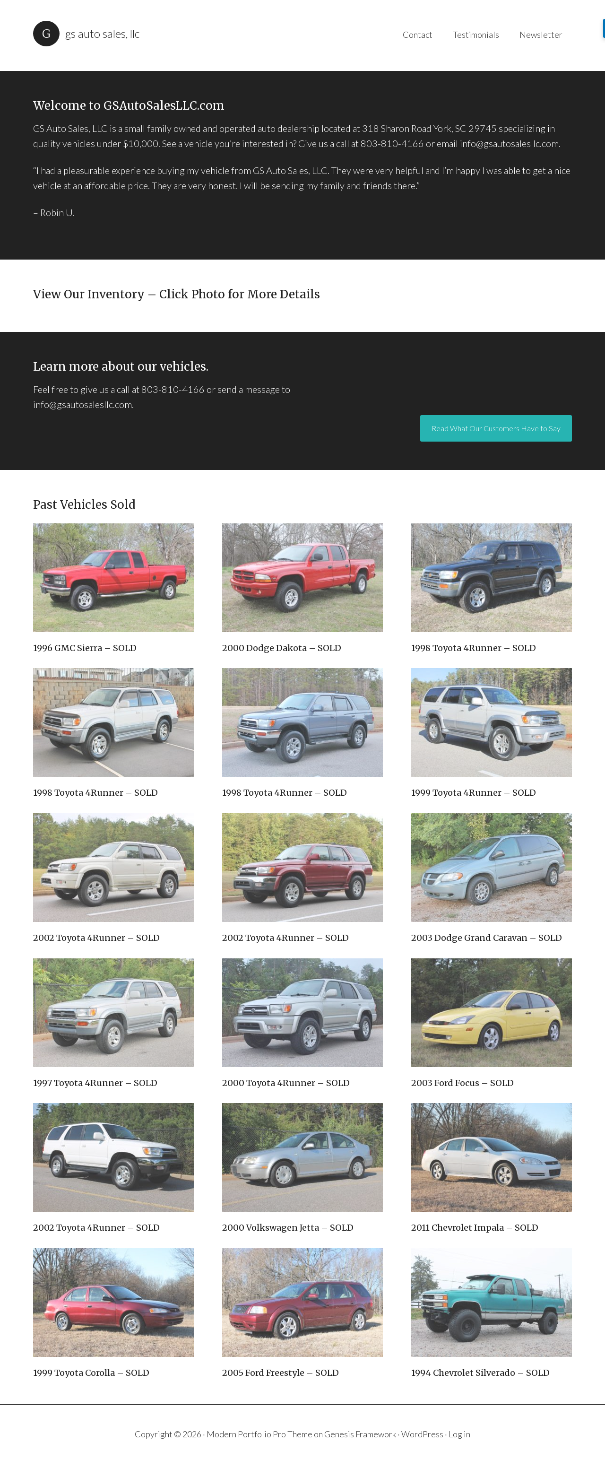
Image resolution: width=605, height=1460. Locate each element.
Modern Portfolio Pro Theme (259, 1416)
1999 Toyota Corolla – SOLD (91, 1354)
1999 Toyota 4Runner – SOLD (473, 774)
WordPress (422, 1416)
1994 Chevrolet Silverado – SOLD (480, 1354)
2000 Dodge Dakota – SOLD (281, 630)
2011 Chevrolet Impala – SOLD (474, 1209)
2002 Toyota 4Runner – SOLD (96, 919)
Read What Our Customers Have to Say (496, 406)
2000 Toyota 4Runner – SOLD (286, 1064)
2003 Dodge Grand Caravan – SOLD (486, 919)
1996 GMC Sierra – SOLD (85, 630)
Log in (459, 1416)
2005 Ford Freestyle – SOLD (280, 1354)
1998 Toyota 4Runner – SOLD (473, 630)
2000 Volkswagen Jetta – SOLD (288, 1209)
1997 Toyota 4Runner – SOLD (95, 1064)
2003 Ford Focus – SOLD (462, 1064)
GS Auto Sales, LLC (102, 33)
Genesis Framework (360, 1416)
